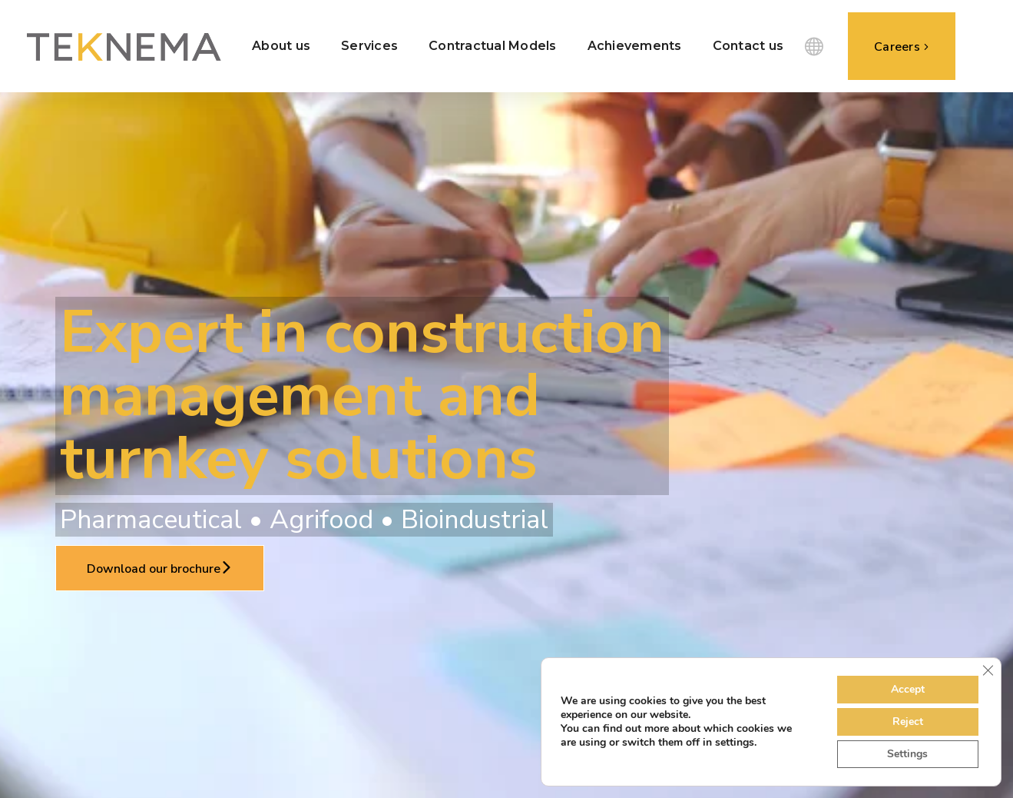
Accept (908, 689)
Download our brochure (160, 568)
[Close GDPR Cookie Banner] (987, 670)
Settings (907, 753)
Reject (907, 721)
